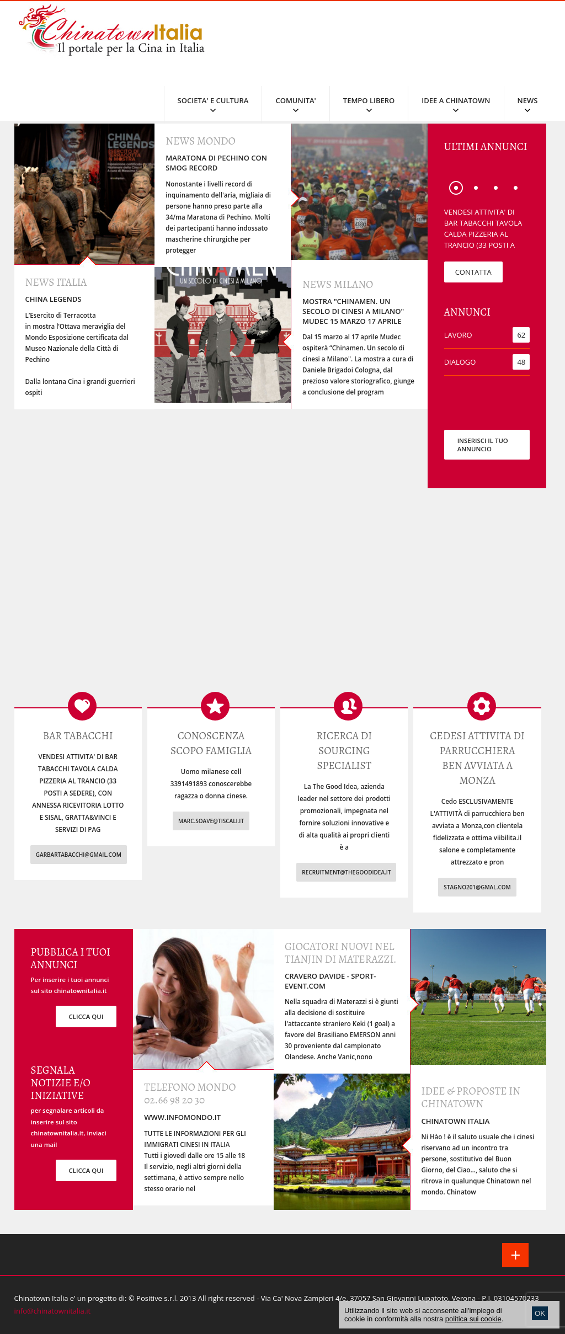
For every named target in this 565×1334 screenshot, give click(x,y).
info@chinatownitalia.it (52, 1311)
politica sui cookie (473, 1319)
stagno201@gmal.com (477, 887)
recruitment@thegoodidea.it (346, 872)
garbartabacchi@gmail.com (78, 854)
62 (521, 335)
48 (521, 362)
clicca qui (86, 1016)
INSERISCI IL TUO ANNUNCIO (482, 444)
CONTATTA (473, 272)
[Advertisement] (282, 598)
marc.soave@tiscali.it (211, 821)
